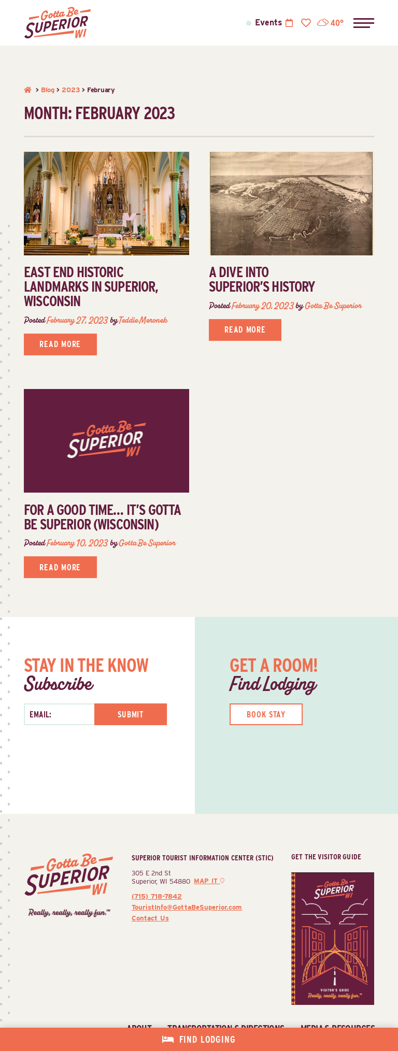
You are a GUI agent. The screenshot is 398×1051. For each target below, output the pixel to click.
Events (268, 22)
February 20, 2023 (263, 305)
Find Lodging (207, 1039)
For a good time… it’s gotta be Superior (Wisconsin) (102, 517)
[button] (363, 22)
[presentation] (79, 765)
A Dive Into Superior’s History (262, 279)
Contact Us (150, 918)
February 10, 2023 (77, 543)
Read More (60, 344)
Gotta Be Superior (333, 305)
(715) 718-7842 (157, 896)
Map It (209, 881)
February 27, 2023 (77, 320)
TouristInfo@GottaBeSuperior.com (187, 907)
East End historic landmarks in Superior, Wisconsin (91, 286)
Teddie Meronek (142, 320)
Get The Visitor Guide (326, 856)
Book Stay (266, 714)
